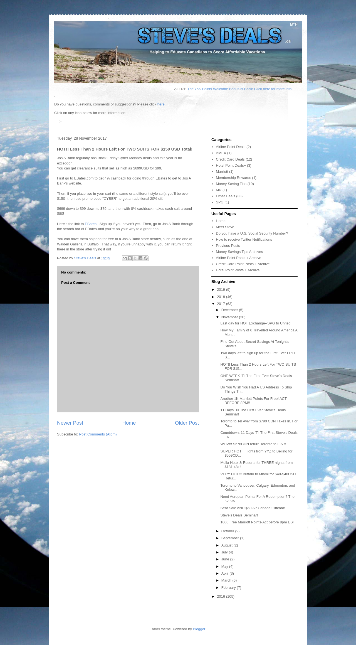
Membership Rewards (233, 178)
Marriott (222, 171)
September (230, 538)
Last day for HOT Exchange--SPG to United (255, 323)
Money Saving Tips (231, 184)
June (225, 559)
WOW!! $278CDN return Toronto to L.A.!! (253, 444)
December (230, 310)
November (230, 317)
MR (218, 190)
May (225, 566)
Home (129, 423)
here (161, 104)
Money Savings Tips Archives (239, 252)
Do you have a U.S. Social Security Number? (252, 233)
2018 (221, 297)
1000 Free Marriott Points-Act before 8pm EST (257, 522)
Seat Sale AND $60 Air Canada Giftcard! (252, 508)
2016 (221, 596)
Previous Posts (228, 245)
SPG (219, 202)
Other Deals (225, 196)
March (227, 580)
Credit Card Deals (230, 159)
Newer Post (70, 423)
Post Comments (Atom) (98, 434)
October (228, 531)
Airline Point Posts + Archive (238, 258)
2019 (221, 289)
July (225, 552)
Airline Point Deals (230, 147)
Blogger (199, 629)
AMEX (221, 153)
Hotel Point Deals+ (231, 165)
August (227, 545)
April (225, 573)
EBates (91, 224)
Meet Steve (225, 227)
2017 (221, 304)
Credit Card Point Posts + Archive (243, 264)
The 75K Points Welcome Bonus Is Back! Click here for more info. (246, 89)
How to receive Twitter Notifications (244, 239)
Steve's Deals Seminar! (239, 515)
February (229, 587)
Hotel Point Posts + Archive (237, 270)
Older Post (187, 423)
